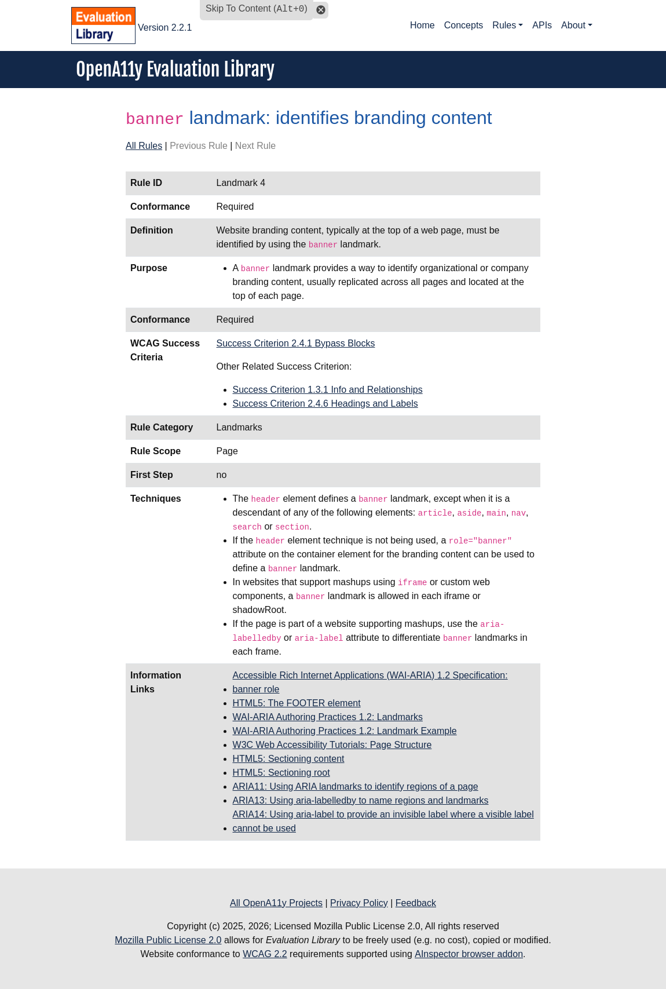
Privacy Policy (359, 903)
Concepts (464, 25)
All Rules (144, 146)
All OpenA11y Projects (276, 903)
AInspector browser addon (469, 954)
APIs (542, 25)
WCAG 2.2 (265, 954)
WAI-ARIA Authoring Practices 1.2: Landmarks (328, 717)
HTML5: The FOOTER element (297, 703)
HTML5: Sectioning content (289, 759)
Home (422, 25)
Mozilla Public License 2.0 (168, 940)
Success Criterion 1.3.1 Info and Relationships (328, 390)
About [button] (573, 25)
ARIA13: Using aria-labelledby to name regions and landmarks (361, 800)
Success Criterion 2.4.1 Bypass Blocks (296, 343)
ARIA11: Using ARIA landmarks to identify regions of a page (355, 786)
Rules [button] (504, 25)
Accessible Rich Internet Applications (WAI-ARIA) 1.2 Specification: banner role (370, 682)
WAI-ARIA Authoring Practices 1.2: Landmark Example (345, 731)
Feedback (416, 903)
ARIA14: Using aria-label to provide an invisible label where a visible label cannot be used (383, 821)
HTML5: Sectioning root (281, 773)
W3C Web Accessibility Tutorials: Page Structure (332, 745)
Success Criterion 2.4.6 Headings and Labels (325, 403)
